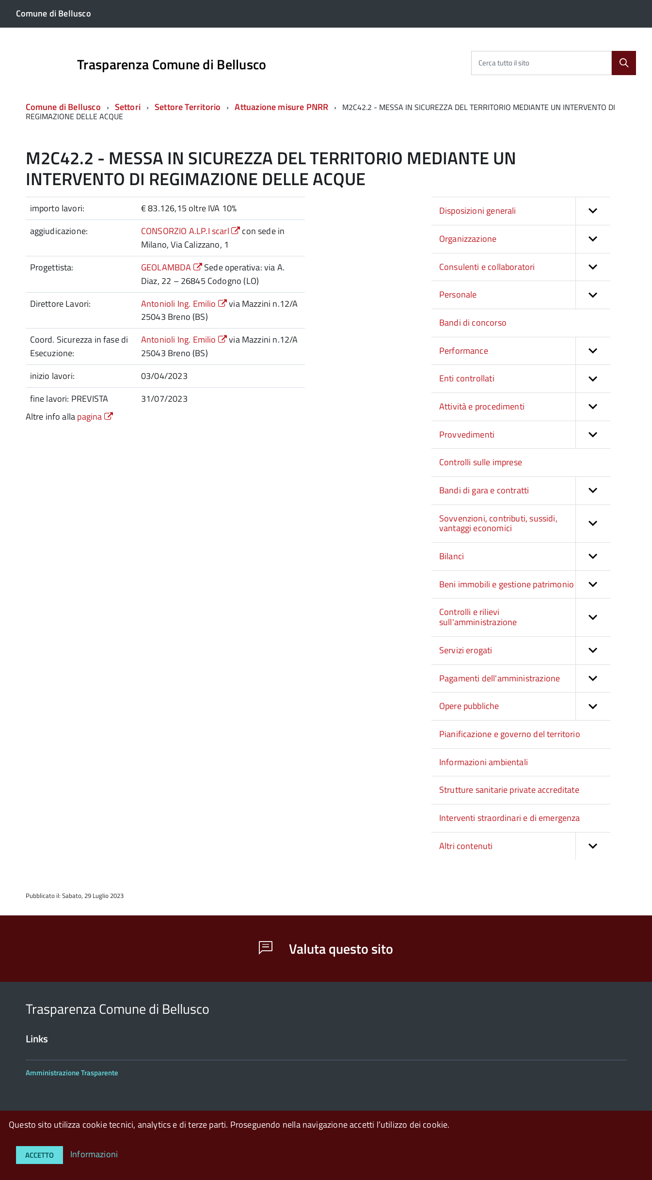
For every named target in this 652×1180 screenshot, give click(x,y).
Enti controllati (524, 379)
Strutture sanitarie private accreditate (509, 789)
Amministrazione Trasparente (72, 1072)
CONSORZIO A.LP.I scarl (191, 230)
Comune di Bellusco (63, 106)
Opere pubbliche (524, 706)
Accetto (39, 1155)
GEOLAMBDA (172, 267)
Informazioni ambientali (483, 762)
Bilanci (524, 556)
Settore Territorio (189, 106)
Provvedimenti (524, 435)
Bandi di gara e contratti (524, 490)
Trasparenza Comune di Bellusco (171, 64)
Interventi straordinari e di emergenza (509, 817)
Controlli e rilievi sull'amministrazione (524, 617)
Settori (128, 106)
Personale (524, 295)
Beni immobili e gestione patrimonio (524, 584)
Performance (524, 351)
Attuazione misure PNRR (281, 106)
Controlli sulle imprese (480, 462)
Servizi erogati (524, 650)
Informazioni (94, 1154)
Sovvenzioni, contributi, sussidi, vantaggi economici (524, 523)
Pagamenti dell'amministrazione (524, 678)
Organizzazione (524, 239)
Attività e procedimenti (524, 407)
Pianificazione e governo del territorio (509, 733)
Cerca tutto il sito (503, 63)
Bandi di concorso (473, 322)
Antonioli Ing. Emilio (185, 303)
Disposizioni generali (524, 211)
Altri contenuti (524, 846)
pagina (94, 416)
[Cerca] (624, 63)
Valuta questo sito (326, 948)
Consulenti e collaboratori (524, 267)
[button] (592, 211)
